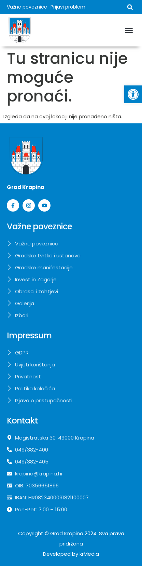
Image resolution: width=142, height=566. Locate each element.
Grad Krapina (66, 533)
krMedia (89, 553)
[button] (130, 7)
